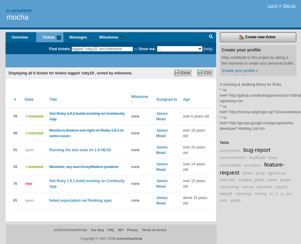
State (29, 99)
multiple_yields (251, 180)
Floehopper (19, 11)
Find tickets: (60, 49)
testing (261, 193)
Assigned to (166, 99)
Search (211, 37)
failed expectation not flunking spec (80, 200)
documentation (233, 157)
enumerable (230, 165)
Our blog (97, 230)
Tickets (48, 37)
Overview (20, 37)
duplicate (257, 157)
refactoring (229, 187)
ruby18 (281, 187)
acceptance (230, 150)
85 (15, 200)
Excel (185, 73)
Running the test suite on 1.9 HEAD (80, 150)
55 (15, 150)
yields (236, 200)
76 (15, 184)
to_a (274, 193)
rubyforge (243, 193)
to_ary (286, 193)
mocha (17, 17)
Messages (78, 37)
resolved (264, 187)
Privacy (132, 230)
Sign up (289, 6)
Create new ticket (257, 37)
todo (224, 200)
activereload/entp (70, 229)
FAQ (111, 230)
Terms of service (154, 230)
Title (53, 99)
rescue (248, 187)
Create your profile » (240, 71)
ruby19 (226, 193)
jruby (260, 173)
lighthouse (277, 173)
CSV (208, 73)
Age (186, 99)
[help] (208, 49)
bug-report (257, 150)
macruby (227, 180)
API (121, 230)
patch (272, 180)
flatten (247, 173)
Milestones (108, 37)
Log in (273, 6)
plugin (285, 180)
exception (252, 165)
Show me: (147, 49)
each (272, 157)
